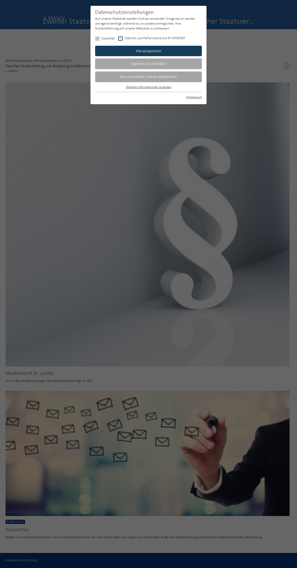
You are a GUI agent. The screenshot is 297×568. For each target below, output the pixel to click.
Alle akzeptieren (148, 51)
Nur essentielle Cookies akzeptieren (148, 76)
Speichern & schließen (148, 63)
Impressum (194, 97)
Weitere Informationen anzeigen (148, 87)
